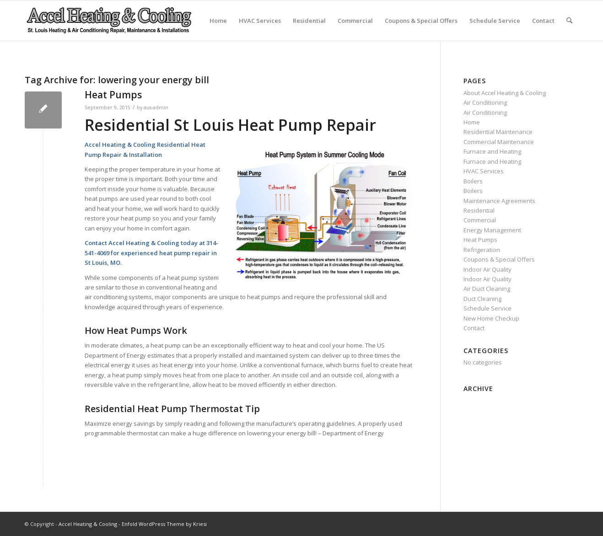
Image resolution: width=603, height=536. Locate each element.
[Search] (569, 20)
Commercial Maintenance (498, 142)
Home (218, 20)
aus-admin (156, 107)
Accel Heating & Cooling (88, 523)
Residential (309, 20)
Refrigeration (481, 250)
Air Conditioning (485, 102)
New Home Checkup (491, 318)
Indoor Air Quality (487, 269)
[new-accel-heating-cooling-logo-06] (109, 20)
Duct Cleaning (482, 299)
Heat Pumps (113, 94)
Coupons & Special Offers (421, 20)
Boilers (473, 181)
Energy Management (492, 230)
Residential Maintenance (498, 132)
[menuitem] (569, 20)
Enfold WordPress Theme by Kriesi (164, 523)
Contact (543, 20)
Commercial (355, 20)
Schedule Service (494, 20)
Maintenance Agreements (499, 201)
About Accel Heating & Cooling (504, 93)
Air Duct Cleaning (486, 288)
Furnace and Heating (492, 151)
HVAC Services (260, 20)
